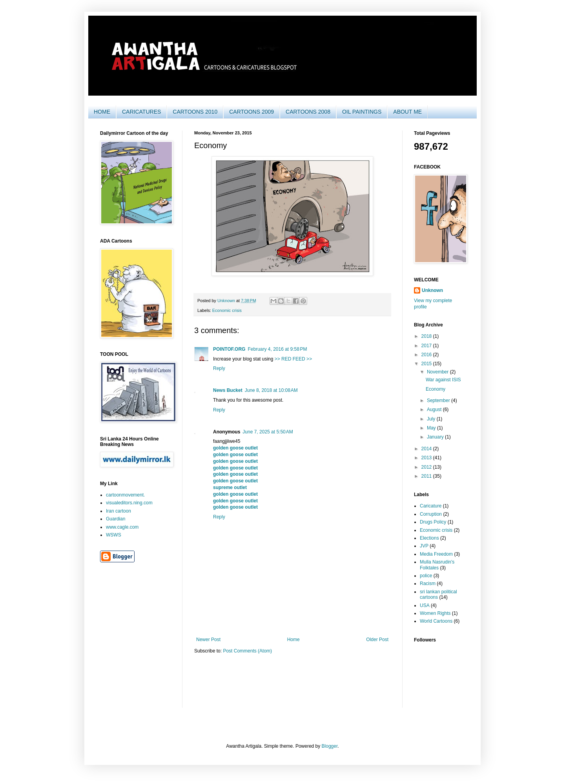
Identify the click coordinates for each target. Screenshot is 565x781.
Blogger (330, 746)
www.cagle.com (122, 527)
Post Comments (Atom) (247, 651)
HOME (102, 112)
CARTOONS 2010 (195, 112)
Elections (429, 538)
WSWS (113, 535)
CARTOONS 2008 (308, 112)
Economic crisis (227, 310)
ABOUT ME (407, 112)
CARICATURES (141, 112)
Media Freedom (436, 554)
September (439, 400)
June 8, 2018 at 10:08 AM (271, 390)
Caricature (430, 506)
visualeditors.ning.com (129, 503)
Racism (428, 583)
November (438, 372)
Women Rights (435, 613)
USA (425, 605)
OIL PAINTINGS (361, 112)
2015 (427, 363)
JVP (424, 546)
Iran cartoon (118, 511)
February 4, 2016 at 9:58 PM (277, 349)
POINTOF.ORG (229, 349)
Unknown (432, 290)
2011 (427, 476)
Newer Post (208, 639)
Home (293, 639)
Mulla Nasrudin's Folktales (437, 564)
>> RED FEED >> (293, 359)
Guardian (115, 519)
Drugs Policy (433, 522)
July (432, 419)
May (432, 428)
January (436, 437)
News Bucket (227, 390)
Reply (219, 368)
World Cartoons (436, 621)
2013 (427, 457)
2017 (427, 345)
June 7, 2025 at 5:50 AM (267, 432)
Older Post (377, 639)
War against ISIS (443, 379)
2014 (427, 448)
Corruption (431, 514)
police (426, 575)
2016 (427, 354)
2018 (427, 336)
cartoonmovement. (125, 495)
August (435, 409)
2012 (427, 467)
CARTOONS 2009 (251, 112)
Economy (435, 389)
